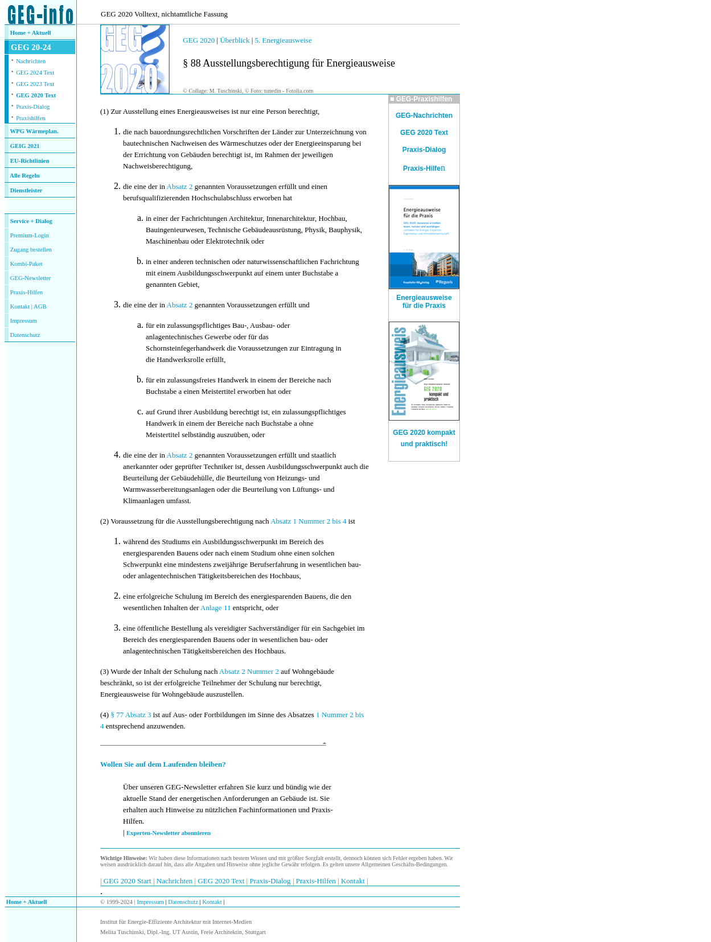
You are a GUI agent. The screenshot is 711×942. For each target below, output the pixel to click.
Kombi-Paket (26, 264)
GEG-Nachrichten (424, 116)
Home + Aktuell (30, 33)
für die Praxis (424, 306)
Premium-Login (29, 235)
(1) (104, 111)
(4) (104, 714)
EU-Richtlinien (30, 161)
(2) (104, 521)
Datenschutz (182, 902)
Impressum (23, 321)
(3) (104, 671)
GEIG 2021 (25, 146)
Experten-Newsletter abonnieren (168, 833)
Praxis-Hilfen (26, 292)
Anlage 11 (216, 607)
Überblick (234, 40)
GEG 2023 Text (35, 84)
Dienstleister (26, 190)
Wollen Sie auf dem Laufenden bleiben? (163, 764)
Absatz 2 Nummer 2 (249, 671)
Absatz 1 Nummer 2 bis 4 (308, 521)
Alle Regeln (24, 175)
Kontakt (20, 306)
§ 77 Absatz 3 (130, 714)
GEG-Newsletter (30, 278)
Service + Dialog (31, 221)
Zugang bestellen (31, 249)
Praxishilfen (31, 118)
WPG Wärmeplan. (34, 131)
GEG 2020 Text (36, 95)
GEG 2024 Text (35, 72)
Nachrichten (31, 61)
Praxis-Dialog (33, 107)
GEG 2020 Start (128, 881)
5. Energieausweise (283, 40)
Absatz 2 (180, 186)
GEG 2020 (199, 40)
